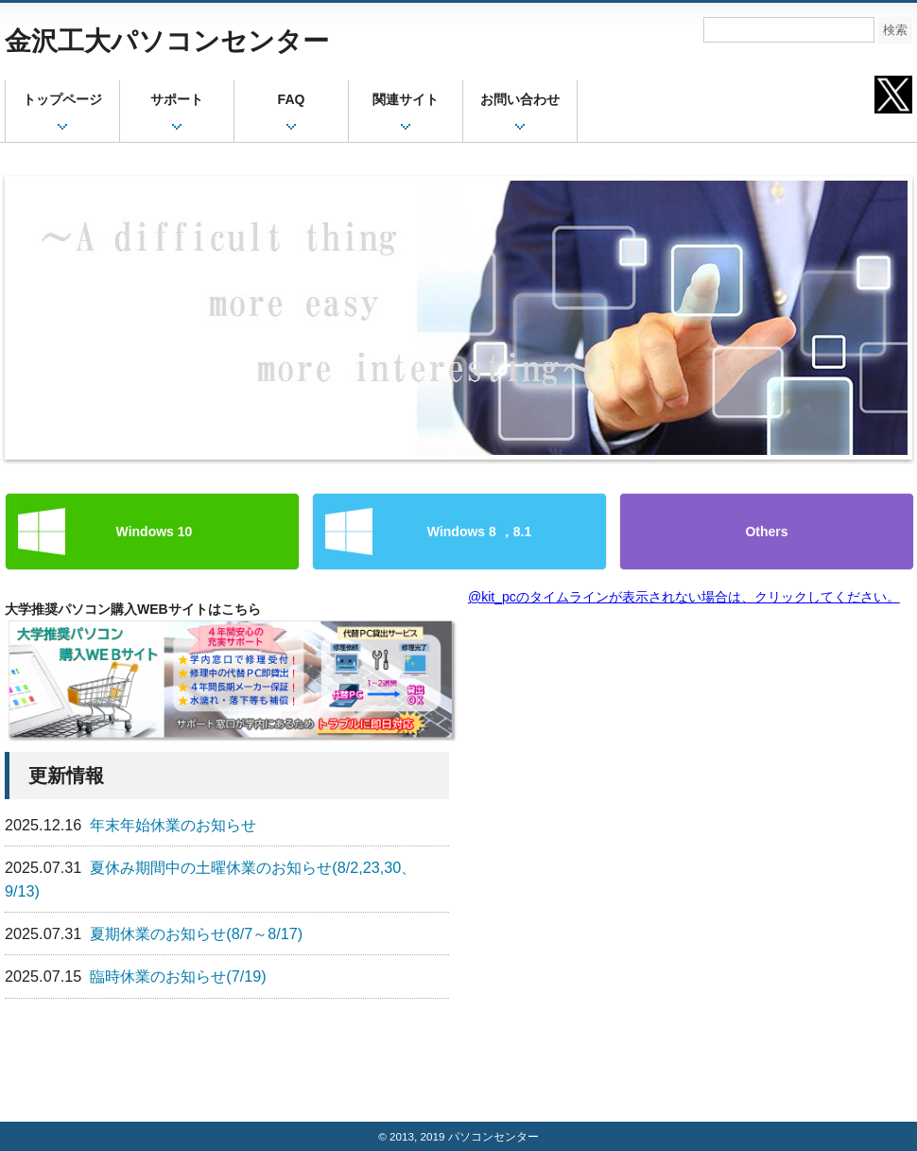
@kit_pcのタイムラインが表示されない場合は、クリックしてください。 (684, 596)
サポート (176, 99)
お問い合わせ (520, 99)
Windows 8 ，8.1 (459, 531)
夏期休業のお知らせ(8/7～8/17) (196, 933)
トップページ (62, 99)
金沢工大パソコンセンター (167, 41)
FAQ (291, 99)
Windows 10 (152, 531)
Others (766, 531)
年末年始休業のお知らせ (173, 824)
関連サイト (405, 99)
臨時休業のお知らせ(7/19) (178, 976)
